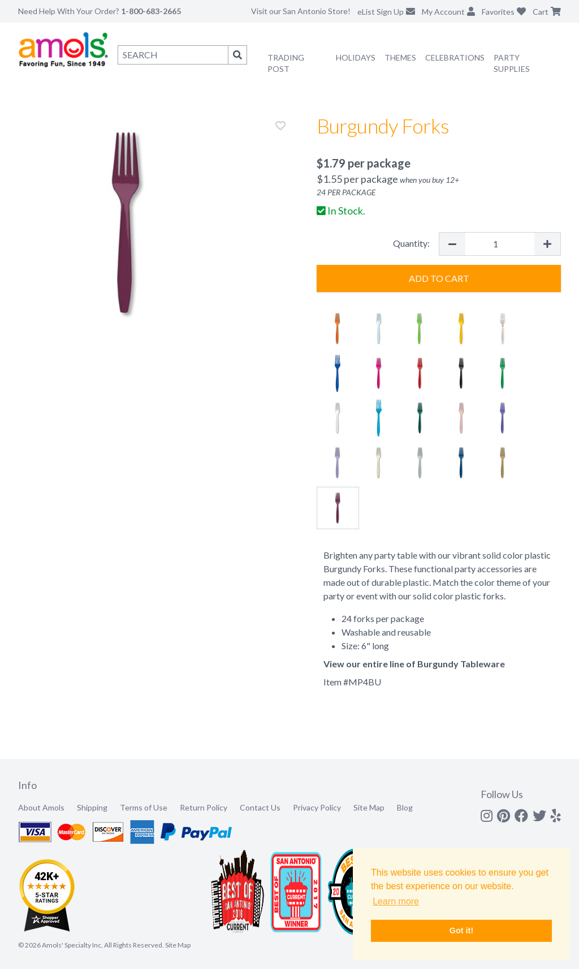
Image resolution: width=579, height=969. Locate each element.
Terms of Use (143, 807)
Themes (400, 57)
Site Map (368, 807)
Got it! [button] (461, 930)
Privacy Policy (317, 807)
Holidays (355, 57)
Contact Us (260, 807)
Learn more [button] (396, 901)
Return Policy (203, 807)
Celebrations (455, 57)
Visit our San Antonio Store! (301, 11)
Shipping (92, 807)
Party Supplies (512, 63)
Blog (405, 807)
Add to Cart (439, 278)
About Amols (41, 807)
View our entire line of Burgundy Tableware (414, 663)
